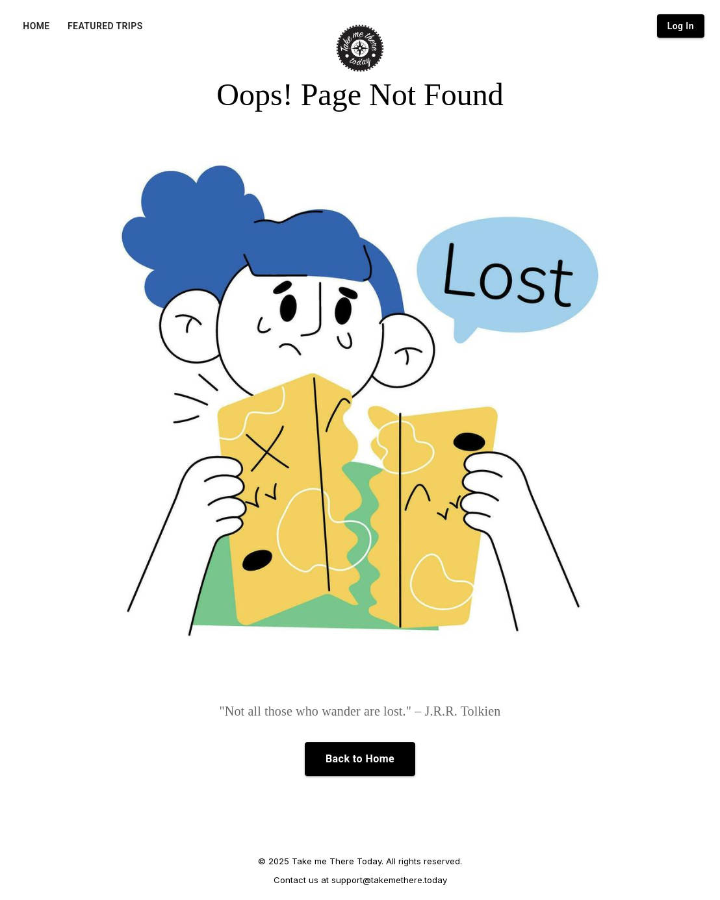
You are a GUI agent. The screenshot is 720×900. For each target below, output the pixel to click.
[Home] (360, 48)
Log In (680, 26)
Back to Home (360, 759)
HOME (36, 26)
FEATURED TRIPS (105, 26)
